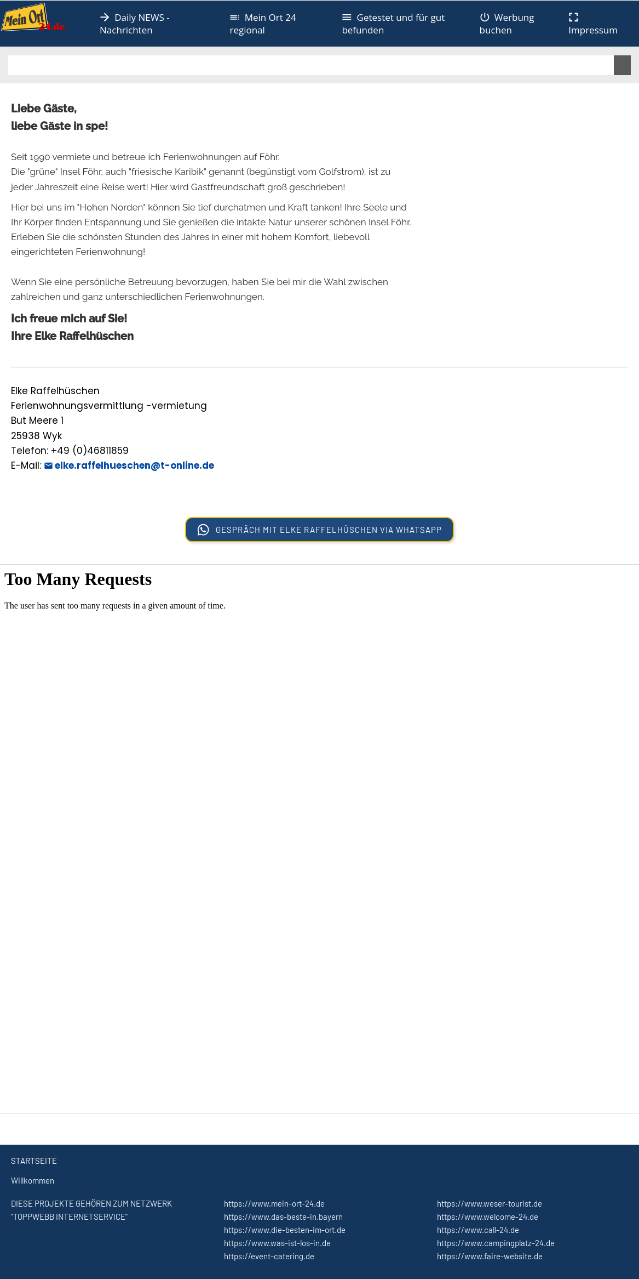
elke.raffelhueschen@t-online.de (129, 465)
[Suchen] (311, 65)
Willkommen (32, 1180)
